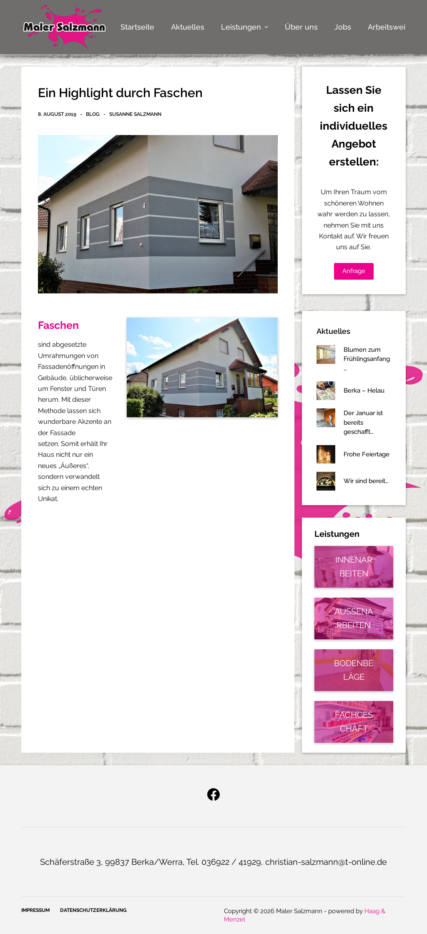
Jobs (342, 27)
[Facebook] (213, 794)
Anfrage (353, 271)
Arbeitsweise (391, 27)
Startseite (137, 27)
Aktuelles (187, 27)
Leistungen (245, 27)
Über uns (301, 27)
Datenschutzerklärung (93, 910)
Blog (93, 114)
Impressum (35, 910)
